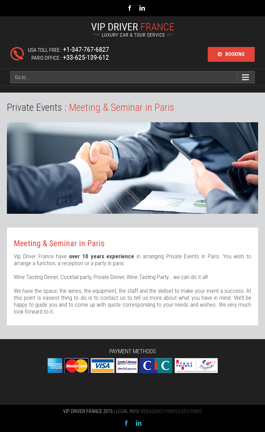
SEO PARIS (191, 411)
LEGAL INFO (127, 411)
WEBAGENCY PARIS (159, 411)
